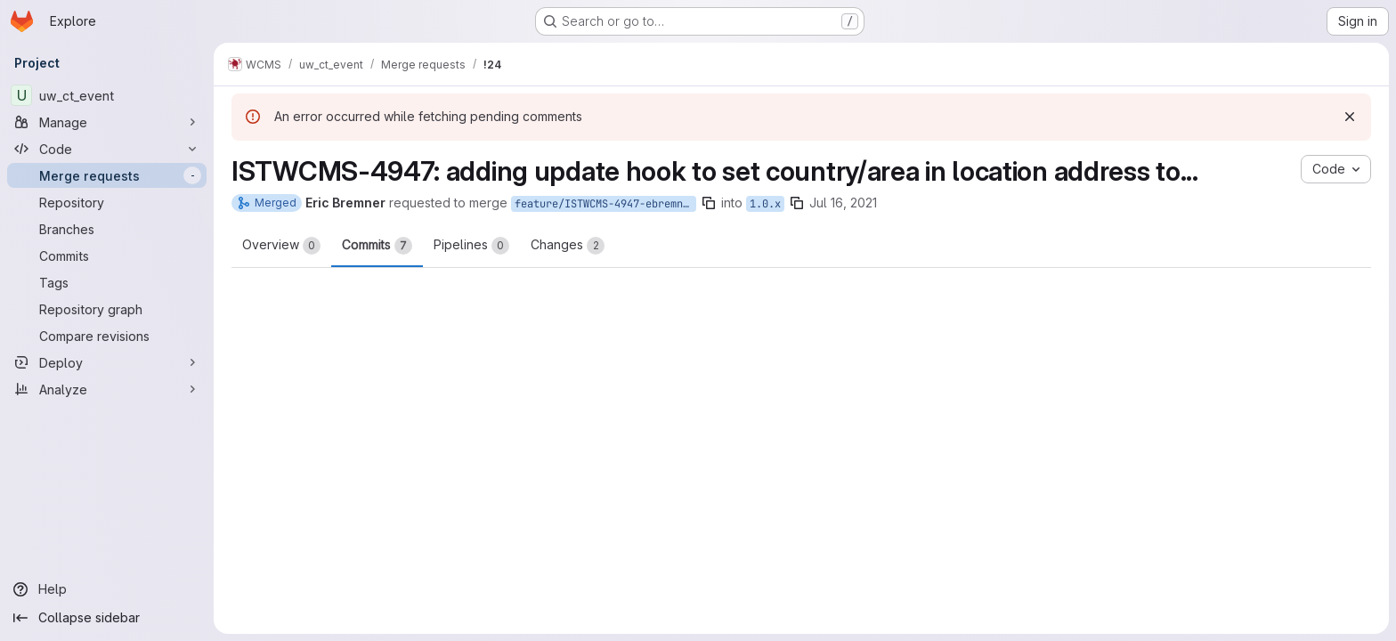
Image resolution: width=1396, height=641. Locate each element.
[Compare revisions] (107, 335)
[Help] (107, 589)
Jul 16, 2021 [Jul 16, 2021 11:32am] (843, 202)
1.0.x (765, 204)
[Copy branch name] (708, 203)
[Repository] (107, 202)
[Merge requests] (107, 175)
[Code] (107, 148)
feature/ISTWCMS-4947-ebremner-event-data (605, 204)
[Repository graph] (107, 308)
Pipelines (471, 246)
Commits (377, 246)
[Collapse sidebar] (107, 617)
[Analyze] (107, 389)
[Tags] (107, 282)
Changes (568, 246)
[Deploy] (107, 362)
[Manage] (107, 122)
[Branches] (107, 228)
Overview (281, 246)
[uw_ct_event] (107, 95)
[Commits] (107, 255)
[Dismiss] (1349, 116)
